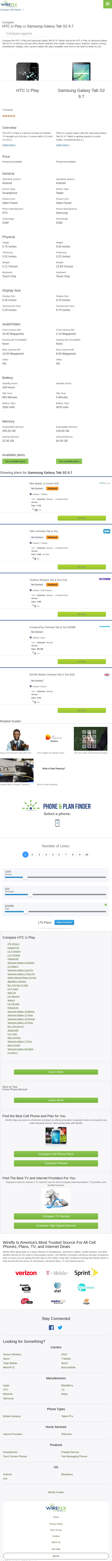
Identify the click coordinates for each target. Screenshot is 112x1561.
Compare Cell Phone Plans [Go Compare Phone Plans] (56, 1154)
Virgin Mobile (10, 1363)
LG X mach (13, 989)
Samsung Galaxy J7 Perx (20, 1041)
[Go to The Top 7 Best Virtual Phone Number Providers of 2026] (90, 739)
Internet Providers (12, 1434)
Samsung (8, 1398)
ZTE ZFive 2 (13, 944)
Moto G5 (12, 993)
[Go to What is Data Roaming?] (53, 770)
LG (63, 1389)
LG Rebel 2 (13, 966)
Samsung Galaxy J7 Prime (20, 1015)
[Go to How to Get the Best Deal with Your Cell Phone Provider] (17, 739)
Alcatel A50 (13, 1030)
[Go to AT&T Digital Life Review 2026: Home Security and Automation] (53, 739)
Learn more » (9, 145)
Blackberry (67, 1474)
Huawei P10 (13, 948)
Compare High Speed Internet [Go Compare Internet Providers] (56, 1225)
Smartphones (10, 1452)
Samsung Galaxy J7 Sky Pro (21, 974)
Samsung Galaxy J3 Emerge (21, 1019)
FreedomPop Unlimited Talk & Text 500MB (53, 627)
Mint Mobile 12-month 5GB (44, 483)
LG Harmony (14, 996)
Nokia (64, 1394)
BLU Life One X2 (16, 1026)
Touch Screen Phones (15, 1456)
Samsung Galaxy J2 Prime (20, 1022)
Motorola (8, 1394)
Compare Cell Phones (10, 10)
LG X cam (12, 1034)
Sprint (6, 1358)
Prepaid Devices (70, 1452)
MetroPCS (8, 1367)
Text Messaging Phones (74, 1456)
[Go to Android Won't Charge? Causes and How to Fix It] (17, 770)
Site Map (56, 1549)
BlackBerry (67, 1385)
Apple (6, 1385)
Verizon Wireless (12, 1354)
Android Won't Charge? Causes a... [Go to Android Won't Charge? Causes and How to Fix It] (15, 784)
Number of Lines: (56, 846)
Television (66, 1434)
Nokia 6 (11, 1000)
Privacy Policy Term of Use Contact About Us (56, 1533)
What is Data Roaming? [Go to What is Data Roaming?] (47, 784)
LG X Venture (14, 951)
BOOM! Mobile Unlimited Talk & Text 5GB (52, 674)
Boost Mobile (68, 1367)
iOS (5, 1478)
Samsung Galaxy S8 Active (20, 1049)
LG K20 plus (13, 1004)
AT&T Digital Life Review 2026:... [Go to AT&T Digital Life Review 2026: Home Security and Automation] (51, 753)
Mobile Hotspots (12, 1416)
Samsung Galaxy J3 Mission (21, 1011)
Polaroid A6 (13, 959)
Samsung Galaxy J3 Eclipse (21, 963)
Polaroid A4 (13, 1008)
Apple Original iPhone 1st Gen (22, 977)
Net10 (64, 1363)
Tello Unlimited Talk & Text (44, 531)
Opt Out (56, 1556)
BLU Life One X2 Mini (18, 985)
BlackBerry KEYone (17, 981)
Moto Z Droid (14, 1045)
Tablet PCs (67, 1416)
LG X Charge (14, 955)
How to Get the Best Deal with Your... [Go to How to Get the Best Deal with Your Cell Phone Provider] (16, 753)
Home (56, 1517)
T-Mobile (66, 1358)
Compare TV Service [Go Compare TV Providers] (56, 1216)
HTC (5, 1389)
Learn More (55, 1072)
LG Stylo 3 (12, 1053)
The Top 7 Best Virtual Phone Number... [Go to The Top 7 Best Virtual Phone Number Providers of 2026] (91, 753)
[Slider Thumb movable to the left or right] (25, 878)
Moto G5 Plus (14, 1038)
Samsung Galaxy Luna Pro (20, 970)
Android (7, 1474)
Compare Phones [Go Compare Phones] (56, 1163)
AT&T (64, 1354)
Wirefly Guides (56, 1492)
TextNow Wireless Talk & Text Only (48, 580)
